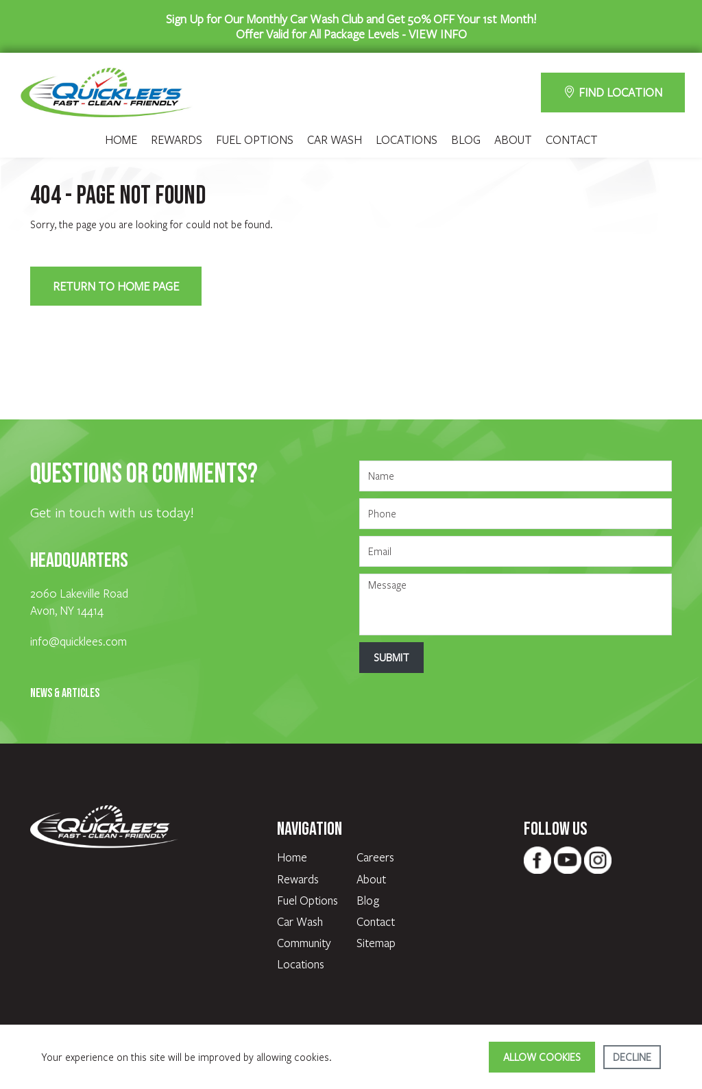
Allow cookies (542, 1057)
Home (121, 139)
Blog (466, 139)
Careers (375, 857)
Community (304, 943)
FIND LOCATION (613, 92)
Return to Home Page (116, 286)
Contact (572, 139)
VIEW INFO (438, 33)
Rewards (176, 139)
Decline (632, 1057)
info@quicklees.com (78, 641)
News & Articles (64, 693)
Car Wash (334, 139)
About (513, 139)
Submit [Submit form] (391, 657)
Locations (406, 139)
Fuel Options (254, 139)
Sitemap (376, 943)
